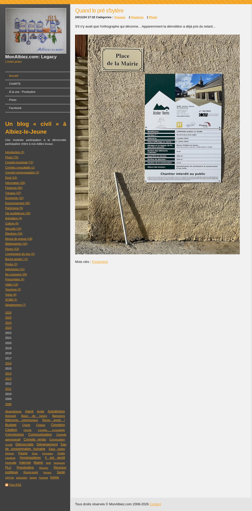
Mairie (38, 462)
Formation (47, 453)
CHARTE (15, 83)
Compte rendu (35, 439)
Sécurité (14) (13, 228)
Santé (61, 472)
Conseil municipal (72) (19, 162)
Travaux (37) (13, 193)
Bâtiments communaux (21, 420)
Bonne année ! (53, 420)
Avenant (10, 415)
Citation (11, 430)
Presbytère (25, 467)
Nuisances (59, 463)
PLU (8, 467)
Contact (155, 504)
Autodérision (56, 411)
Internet (25, 462)
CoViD (8, 444)
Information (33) (15, 182)
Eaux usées (57, 448)
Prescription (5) (14, 279)
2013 (8, 378)
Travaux (119, 17)
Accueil (13, 75)
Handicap (10, 458)
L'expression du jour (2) (20, 253)
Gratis (61, 453)
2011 (8, 388)
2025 (8, 317)
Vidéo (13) (11, 284)
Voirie (54, 477)
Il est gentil (55, 458)
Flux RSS (15, 484)
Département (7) (15, 304)
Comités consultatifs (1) (20, 167)
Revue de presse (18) (18, 238)
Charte (26, 425)
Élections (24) (14, 233)
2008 (8, 404)
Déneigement (47, 444)
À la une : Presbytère (22, 91)
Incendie (10, 462)
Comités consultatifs (51, 430)
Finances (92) (14, 187)
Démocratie (25, 444)
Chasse (40, 425)
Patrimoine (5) (14, 208)
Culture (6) (11, 223)
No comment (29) (16, 274)
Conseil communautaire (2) (22, 172)
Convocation (57, 439)
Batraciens (58, 416)
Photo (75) (11, 157)
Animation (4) (13, 218)
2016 (8, 363)
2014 (8, 373)
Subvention (21, 477)
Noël (48, 463)
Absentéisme (13, 411)
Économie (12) (14, 197)
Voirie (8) (11, 294)
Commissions (14, 434)
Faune (22, 453)
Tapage (33, 477)
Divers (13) (12, 248)
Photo (12, 99)
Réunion (43, 468)
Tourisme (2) (13, 289)
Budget (10, 425)
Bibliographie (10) (16, 243)
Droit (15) (11, 177)
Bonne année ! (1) (16, 259)
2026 (8, 312)
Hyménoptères (30, 458)
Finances (137, 17)
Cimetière (58, 425)
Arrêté (40, 411)
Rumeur (47, 472)
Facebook (15, 107)
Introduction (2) (14, 152)
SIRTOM (9, 477)
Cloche (27, 430)
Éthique (9, 453)
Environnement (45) (17, 203)
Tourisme (43, 477)
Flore (35, 453)
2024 (8, 322)
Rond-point (30, 472)
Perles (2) (11, 264)
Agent (29, 411)
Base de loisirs (34, 415)
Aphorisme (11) (14, 269)
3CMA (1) (11, 299)
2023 (8, 327)
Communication (40, 434)
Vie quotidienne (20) (17, 213)
